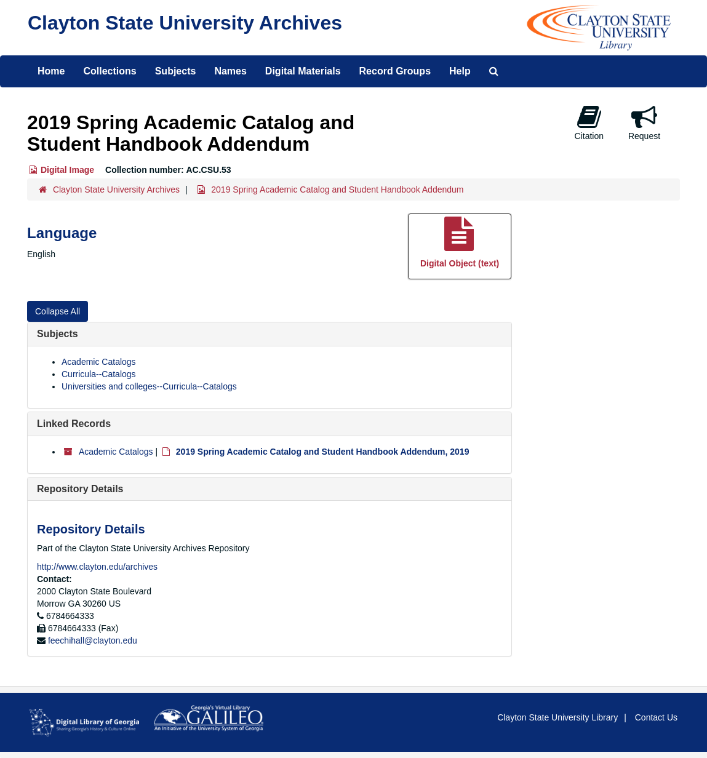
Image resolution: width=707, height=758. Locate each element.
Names (230, 71)
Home (51, 71)
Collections (109, 71)
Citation (589, 122)
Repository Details (80, 489)
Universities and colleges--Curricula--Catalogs (149, 386)
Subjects (175, 71)
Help (460, 71)
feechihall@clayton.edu (92, 640)
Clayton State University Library (557, 717)
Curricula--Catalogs (99, 374)
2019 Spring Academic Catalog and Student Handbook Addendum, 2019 (322, 452)
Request (644, 122)
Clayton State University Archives (185, 23)
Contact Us (656, 717)
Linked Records (74, 423)
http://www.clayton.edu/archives (97, 567)
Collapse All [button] (57, 311)
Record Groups (395, 71)
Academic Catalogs (99, 362)
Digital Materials (303, 71)
